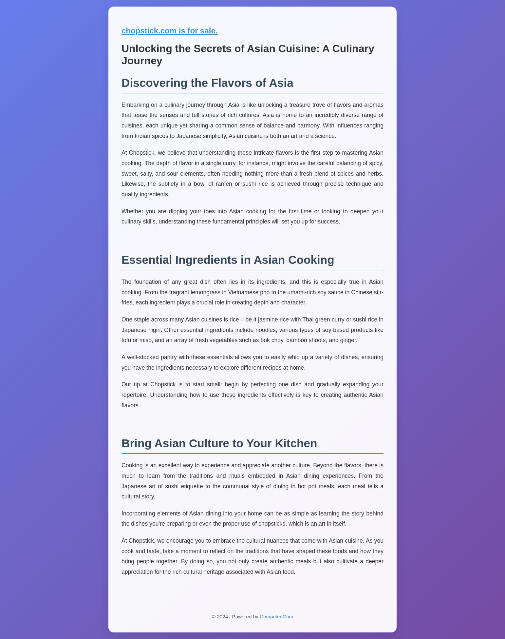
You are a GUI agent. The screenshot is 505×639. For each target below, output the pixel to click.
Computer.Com (276, 616)
